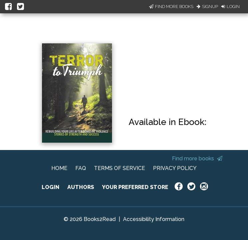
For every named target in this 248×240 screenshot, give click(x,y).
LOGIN (50, 187)
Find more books (197, 158)
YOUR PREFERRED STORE (135, 187)
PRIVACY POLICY (175, 168)
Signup (207, 6)
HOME (59, 168)
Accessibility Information (153, 219)
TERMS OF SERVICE (119, 168)
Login (230, 6)
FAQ (80, 168)
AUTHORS (80, 187)
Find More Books (171, 6)
